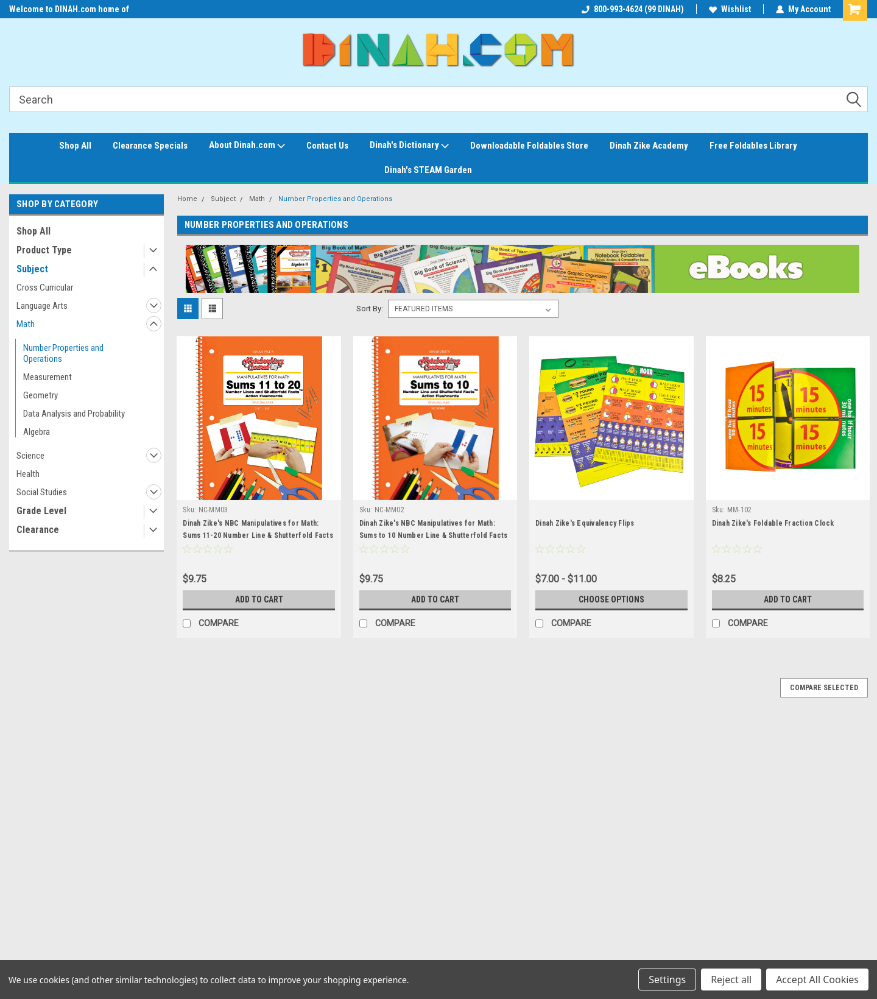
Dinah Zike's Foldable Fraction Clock (773, 523)
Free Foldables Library (753, 145)
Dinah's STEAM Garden (428, 169)
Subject (32, 269)
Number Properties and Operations (63, 353)
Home (187, 199)
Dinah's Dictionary (409, 145)
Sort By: (369, 308)
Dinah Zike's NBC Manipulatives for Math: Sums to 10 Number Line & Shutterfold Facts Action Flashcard (433, 535)
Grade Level (41, 511)
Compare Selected (824, 687)
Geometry (40, 395)
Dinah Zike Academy (649, 145)
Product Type (44, 250)
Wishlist (730, 9)
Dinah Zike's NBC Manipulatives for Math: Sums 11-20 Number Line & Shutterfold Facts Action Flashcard (258, 535)
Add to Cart (259, 599)
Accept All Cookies (817, 979)
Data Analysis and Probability (74, 413)
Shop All (75, 145)
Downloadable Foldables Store (529, 145)
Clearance (37, 529)
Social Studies (41, 492)
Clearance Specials (150, 145)
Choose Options (611, 599)
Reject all (731, 979)
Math (25, 324)
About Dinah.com (247, 145)
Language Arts (42, 305)
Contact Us (327, 145)
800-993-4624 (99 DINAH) (633, 9)
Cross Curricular (44, 287)
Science (30, 455)
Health (28, 473)
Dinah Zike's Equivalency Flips (585, 523)
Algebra (36, 431)
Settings (667, 979)
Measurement (47, 377)
